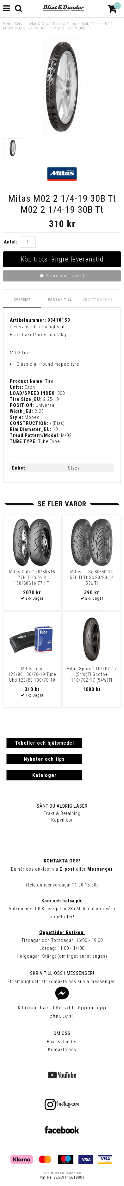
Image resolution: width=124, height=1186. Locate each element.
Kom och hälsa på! (62, 901)
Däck (85, 24)
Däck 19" (101, 24)
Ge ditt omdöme (98, 300)
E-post (67, 869)
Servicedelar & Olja (32, 24)
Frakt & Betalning (62, 813)
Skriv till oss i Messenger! (62, 973)
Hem (7, 24)
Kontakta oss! (62, 861)
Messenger (100, 869)
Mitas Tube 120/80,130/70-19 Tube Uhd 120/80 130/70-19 (32, 674)
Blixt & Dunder (62, 1041)
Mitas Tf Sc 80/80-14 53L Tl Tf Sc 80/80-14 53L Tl (92, 577)
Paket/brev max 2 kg (44, 335)
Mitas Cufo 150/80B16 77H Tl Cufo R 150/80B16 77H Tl (32, 577)
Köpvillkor (62, 820)
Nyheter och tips (44, 759)
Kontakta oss (62, 1049)
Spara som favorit (62, 276)
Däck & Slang (65, 24)
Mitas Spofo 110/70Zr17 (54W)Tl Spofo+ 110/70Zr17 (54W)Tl (91, 674)
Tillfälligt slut (51, 327)
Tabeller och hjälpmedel (44, 743)
